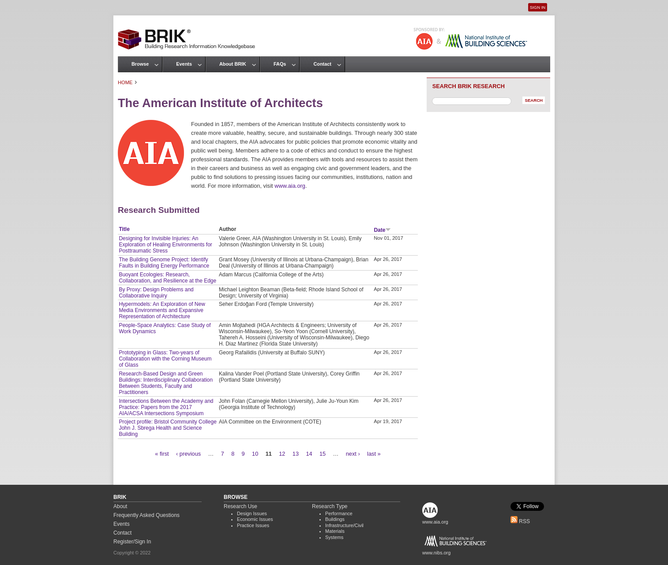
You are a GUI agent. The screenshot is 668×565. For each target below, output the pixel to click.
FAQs (280, 64)
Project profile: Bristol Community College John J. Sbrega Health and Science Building (167, 428)
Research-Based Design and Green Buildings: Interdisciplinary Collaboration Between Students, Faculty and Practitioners (166, 383)
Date (382, 230)
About (120, 506)
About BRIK (232, 64)
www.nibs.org (436, 552)
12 (282, 453)
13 (296, 453)
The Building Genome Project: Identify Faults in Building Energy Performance (164, 262)
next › (353, 453)
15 (322, 453)
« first (162, 453)
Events (184, 64)
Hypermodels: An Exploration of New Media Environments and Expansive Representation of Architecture (162, 310)
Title (124, 229)
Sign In (537, 7)
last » (374, 453)
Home (125, 82)
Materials (335, 531)
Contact (322, 64)
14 (309, 453)
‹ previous (188, 453)
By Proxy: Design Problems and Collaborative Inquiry (156, 292)
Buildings (335, 519)
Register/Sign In (132, 542)
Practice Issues (253, 525)
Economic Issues (255, 519)
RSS (520, 521)
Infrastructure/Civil (344, 525)
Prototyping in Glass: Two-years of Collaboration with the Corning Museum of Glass (165, 358)
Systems (334, 537)
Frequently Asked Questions (146, 515)
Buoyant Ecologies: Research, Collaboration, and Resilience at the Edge (167, 277)
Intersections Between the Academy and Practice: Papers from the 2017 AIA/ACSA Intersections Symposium (166, 407)
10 (255, 453)
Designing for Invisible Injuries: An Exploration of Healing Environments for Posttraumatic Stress (165, 244)
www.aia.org (289, 185)
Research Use (240, 506)
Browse (140, 64)
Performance (339, 513)
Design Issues (252, 513)
